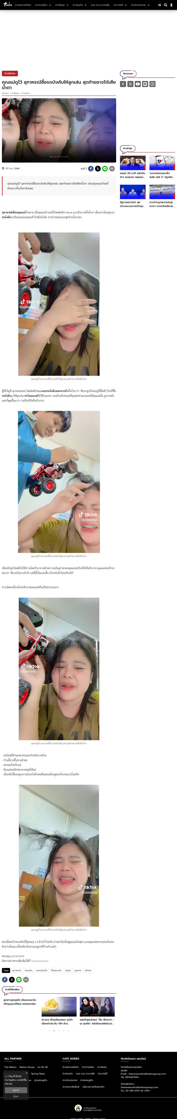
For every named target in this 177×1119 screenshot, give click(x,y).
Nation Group (27, 1067)
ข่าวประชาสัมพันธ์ (71, 1087)
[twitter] (98, 169)
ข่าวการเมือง (88, 1067)
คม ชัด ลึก (43, 1067)
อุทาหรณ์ (16, 970)
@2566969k (18, 956)
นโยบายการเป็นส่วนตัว (93, 1087)
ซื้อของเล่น (56, 970)
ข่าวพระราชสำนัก (71, 1067)
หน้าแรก (5, 93)
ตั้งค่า (16, 1096)
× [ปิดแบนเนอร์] (26, 1073)
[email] (112, 169)
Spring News (38, 1073)
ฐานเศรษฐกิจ (40, 1080)
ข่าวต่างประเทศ (70, 1080)
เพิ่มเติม (8, 1083)
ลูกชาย (78, 970)
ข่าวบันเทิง (68, 1073)
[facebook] (91, 169)
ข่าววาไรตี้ (102, 1073)
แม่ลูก (68, 970)
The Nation (10, 1067)
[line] (105, 169)
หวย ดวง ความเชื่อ (85, 1073)
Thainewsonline (39, 961)
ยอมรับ (16, 1090)
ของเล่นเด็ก (42, 970)
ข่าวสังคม (15, 93)
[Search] (166, 5)
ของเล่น (29, 970)
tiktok (88, 970)
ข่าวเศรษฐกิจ (86, 1080)
